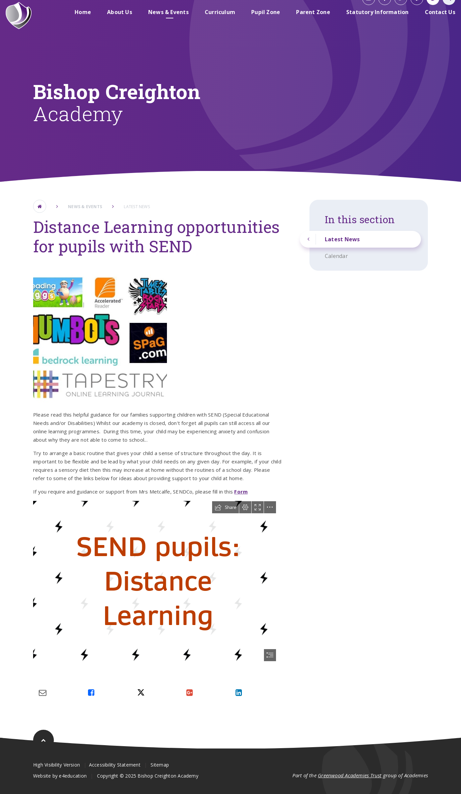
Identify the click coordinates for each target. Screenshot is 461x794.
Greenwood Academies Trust (350, 775)
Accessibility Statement (115, 765)
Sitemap (160, 765)
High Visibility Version (56, 765)
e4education (72, 776)
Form (241, 491)
